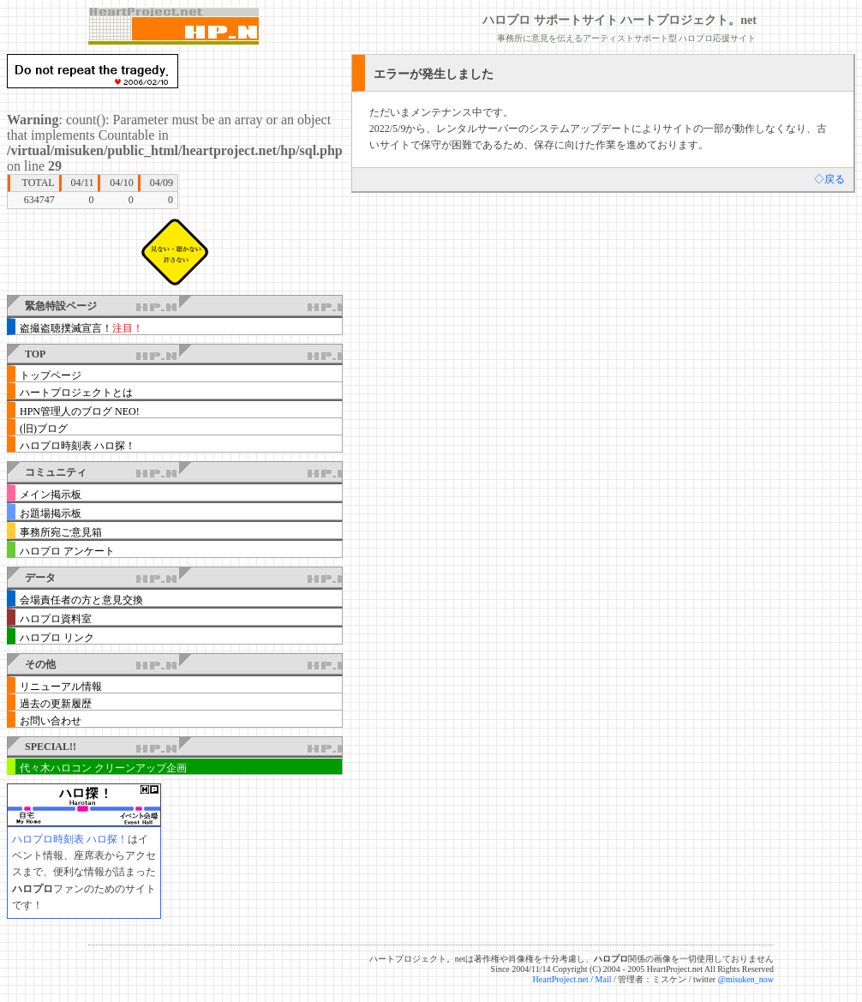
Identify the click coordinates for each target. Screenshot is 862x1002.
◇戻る (829, 179)
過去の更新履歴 (56, 704)
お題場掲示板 (50, 513)
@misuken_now (746, 979)
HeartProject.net (561, 979)
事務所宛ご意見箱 (61, 532)
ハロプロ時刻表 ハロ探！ (77, 446)
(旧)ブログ (44, 429)
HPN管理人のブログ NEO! (80, 411)
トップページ (50, 375)
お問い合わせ (50, 721)
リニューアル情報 (61, 687)
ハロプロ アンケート (67, 551)
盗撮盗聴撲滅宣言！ (81, 328)
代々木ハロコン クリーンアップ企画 (103, 768)
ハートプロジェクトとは (76, 393)
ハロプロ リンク (57, 638)
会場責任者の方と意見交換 (81, 600)
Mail (604, 979)
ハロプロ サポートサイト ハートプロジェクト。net (619, 20)
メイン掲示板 (50, 495)
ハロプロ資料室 (56, 619)
